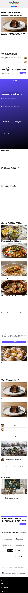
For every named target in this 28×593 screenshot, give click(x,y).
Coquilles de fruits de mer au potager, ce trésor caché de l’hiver (14, 466)
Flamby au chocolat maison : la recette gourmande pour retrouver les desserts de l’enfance (13, 34)
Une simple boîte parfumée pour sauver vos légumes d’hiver (14, 459)
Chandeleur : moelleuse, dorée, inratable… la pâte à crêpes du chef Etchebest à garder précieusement (19, 122)
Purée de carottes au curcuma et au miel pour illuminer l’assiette (10, 106)
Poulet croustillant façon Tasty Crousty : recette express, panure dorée (8, 278)
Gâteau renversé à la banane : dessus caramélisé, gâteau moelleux (13, 312)
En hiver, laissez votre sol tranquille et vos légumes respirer (13, 456)
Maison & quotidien (4, 581)
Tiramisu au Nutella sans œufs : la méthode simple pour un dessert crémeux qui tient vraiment (10, 168)
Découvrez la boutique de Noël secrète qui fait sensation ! (13, 501)
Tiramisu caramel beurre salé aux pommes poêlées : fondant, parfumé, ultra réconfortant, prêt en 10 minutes (6, 122)
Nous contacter (17, 550)
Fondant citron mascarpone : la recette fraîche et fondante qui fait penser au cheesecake (9, 54)
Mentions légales (4, 591)
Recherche (3, 584)
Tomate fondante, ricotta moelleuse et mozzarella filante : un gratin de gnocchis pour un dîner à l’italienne (11, 223)
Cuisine (2, 580)
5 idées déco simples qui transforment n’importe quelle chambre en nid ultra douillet (12, 498)
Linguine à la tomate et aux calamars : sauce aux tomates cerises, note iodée (8, 259)
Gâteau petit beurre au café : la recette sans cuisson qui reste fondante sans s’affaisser (9, 186)
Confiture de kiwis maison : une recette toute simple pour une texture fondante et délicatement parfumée (11, 241)
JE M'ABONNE (23, 73)
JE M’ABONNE (14, 341)
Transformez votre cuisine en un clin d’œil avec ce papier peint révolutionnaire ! (9, 495)
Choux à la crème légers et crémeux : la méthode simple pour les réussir (12, 62)
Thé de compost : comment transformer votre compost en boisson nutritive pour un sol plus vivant (12, 470)
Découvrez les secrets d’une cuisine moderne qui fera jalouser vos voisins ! (16, 512)
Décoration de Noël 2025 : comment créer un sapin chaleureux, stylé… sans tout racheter (11, 505)
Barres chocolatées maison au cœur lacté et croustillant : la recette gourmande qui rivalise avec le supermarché (11, 330)
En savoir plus (10, 550)
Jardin (2, 583)
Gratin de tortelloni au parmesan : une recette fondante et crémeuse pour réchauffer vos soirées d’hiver (19, 134)
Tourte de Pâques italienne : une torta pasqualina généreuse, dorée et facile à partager (12, 425)
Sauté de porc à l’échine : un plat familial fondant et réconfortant (13, 295)
